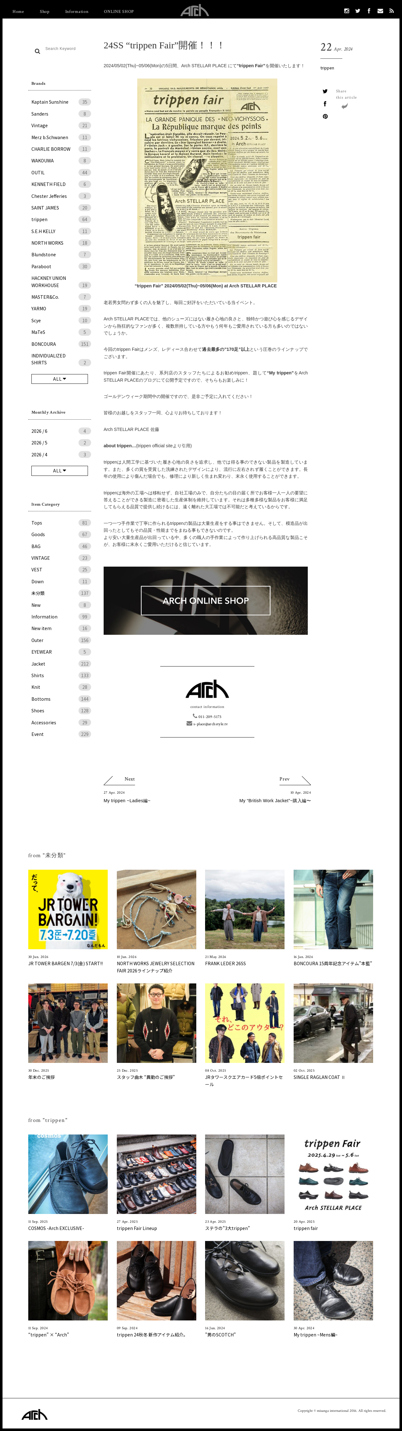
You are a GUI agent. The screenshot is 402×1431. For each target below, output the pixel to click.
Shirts (61, 675)
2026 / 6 (61, 430)
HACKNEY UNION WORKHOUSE (61, 282)
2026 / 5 (61, 442)
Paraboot (61, 266)
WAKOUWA (61, 160)
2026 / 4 (61, 454)
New (61, 604)
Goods (61, 534)
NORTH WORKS (61, 242)
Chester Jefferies (61, 196)
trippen (61, 219)
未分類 (61, 593)
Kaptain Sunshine (61, 101)
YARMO (61, 308)
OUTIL (61, 172)
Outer (61, 640)
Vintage (61, 125)
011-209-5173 (207, 717)
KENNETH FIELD (61, 184)
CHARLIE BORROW (61, 148)
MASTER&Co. (61, 296)
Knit (61, 686)
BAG (61, 546)
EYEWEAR (61, 651)
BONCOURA (61, 343)
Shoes (61, 710)
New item (61, 628)
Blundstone (61, 254)
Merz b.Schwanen (61, 137)
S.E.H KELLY (61, 231)
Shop (45, 11)
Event (61, 734)
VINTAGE (61, 557)
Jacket (61, 663)
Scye (61, 320)
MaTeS (61, 332)
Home (18, 11)
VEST (61, 569)
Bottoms (61, 698)
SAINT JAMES (61, 207)
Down (61, 581)
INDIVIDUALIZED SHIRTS (61, 359)
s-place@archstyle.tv (207, 724)
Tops (61, 522)
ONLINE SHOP (119, 11)
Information (77, 11)
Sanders (61, 113)
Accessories (61, 722)
